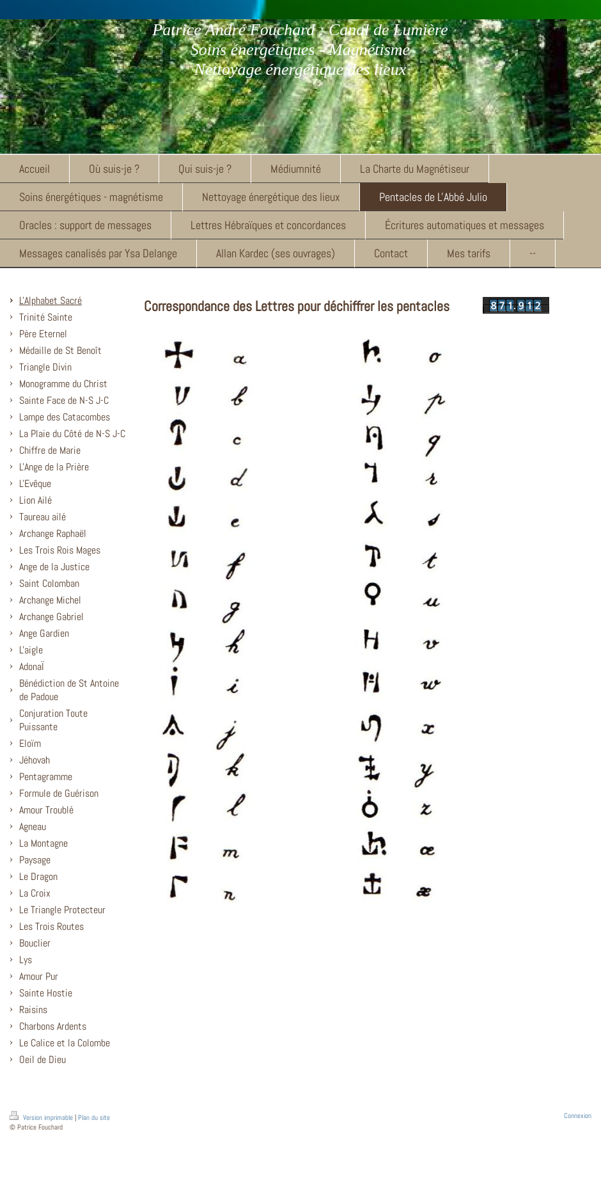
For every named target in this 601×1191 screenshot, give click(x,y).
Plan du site (94, 1117)
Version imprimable (42, 1117)
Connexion (577, 1115)
